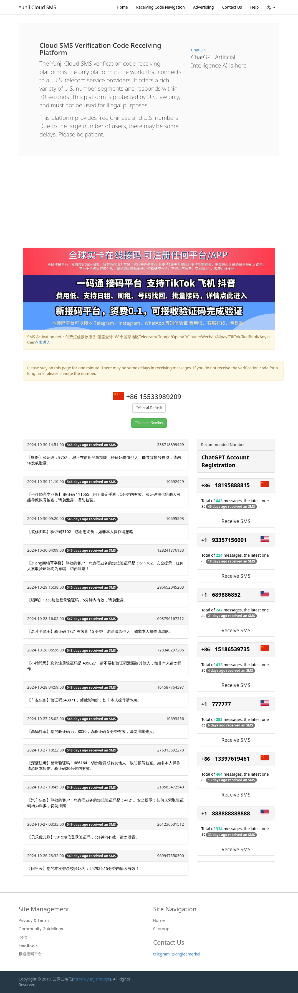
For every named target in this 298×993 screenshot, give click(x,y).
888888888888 (231, 813)
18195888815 (232, 485)
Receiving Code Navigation (160, 7)
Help (254, 7)
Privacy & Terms (34, 920)
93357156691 (229, 540)
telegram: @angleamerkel (176, 954)
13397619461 (232, 758)
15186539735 (232, 649)
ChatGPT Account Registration (225, 461)
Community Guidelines (41, 929)
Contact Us (232, 7)
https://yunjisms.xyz (91, 979)
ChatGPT (199, 50)
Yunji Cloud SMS (37, 7)
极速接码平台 (30, 954)
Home (122, 7)
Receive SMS (236, 521)
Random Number (149, 423)
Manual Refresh (149, 408)
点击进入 (42, 342)
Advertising (203, 7)
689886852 (226, 594)
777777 (221, 704)
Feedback (28, 945)
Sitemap (161, 929)
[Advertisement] (149, 206)
